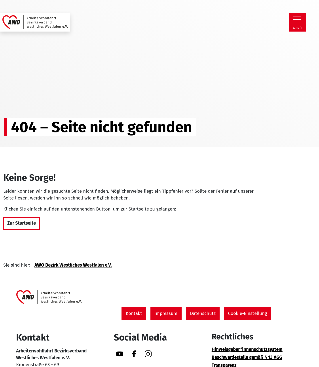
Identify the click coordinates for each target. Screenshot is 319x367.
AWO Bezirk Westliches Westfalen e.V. (73, 265)
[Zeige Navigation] (297, 19)
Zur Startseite (21, 223)
